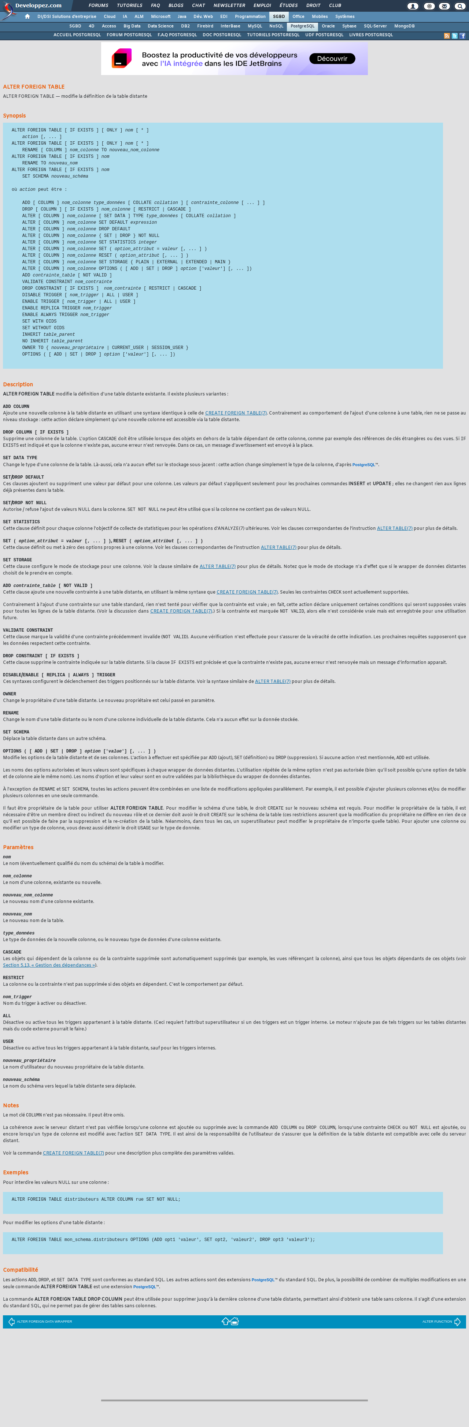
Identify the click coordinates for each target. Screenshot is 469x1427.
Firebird (205, 26)
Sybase (349, 26)
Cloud (109, 16)
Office (298, 16)
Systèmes (345, 16)
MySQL (255, 26)
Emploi (261, 6)
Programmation (250, 16)
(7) (236, 425)
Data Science (161, 26)
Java (182, 16)
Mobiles (320, 16)
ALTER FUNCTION (441, 1348)
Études (288, 6)
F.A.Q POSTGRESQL (177, 35)
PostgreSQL (302, 26)
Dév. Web (203, 16)
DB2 (185, 26)
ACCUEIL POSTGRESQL (77, 35)
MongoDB (404, 26)
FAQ (155, 6)
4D (92, 26)
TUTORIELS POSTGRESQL (273, 35)
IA (125, 16)
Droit (313, 6)
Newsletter (229, 6)
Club (334, 6)
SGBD (279, 16)
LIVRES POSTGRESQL (371, 35)
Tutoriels (129, 6)
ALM (139, 16)
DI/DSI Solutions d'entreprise (66, 16)
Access (109, 26)
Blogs (175, 6)
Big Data (131, 26)
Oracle (328, 26)
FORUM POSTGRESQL (129, 35)
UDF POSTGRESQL (324, 35)
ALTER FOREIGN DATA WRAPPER (40, 1348)
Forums (98, 6)
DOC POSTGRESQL (222, 35)
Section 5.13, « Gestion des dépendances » (49, 989)
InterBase (230, 26)
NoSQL (276, 26)
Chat (198, 6)
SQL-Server (375, 26)
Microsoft (160, 16)
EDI (224, 16)
